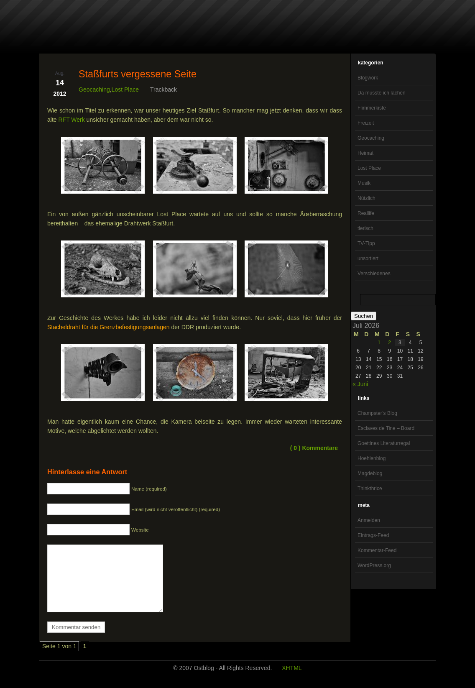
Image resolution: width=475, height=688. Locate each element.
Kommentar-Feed (377, 550)
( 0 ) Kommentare (314, 448)
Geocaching (371, 138)
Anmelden (369, 520)
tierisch (365, 228)
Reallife (366, 213)
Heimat (365, 153)
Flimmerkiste (372, 108)
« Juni (360, 384)
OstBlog (63, 28)
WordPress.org (374, 565)
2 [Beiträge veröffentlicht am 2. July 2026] (389, 342)
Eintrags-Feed (373, 535)
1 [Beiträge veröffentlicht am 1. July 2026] (379, 342)
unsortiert (368, 258)
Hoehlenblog (372, 458)
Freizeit (366, 123)
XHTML (291, 680)
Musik (364, 183)
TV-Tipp (366, 243)
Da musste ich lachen (382, 93)
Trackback (163, 89)
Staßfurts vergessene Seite (138, 74)
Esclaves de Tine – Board (386, 428)
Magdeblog (370, 473)
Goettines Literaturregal (384, 443)
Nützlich (366, 198)
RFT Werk (71, 119)
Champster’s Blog (377, 413)
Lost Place (369, 168)
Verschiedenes (374, 273)
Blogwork (368, 78)
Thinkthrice (370, 488)
